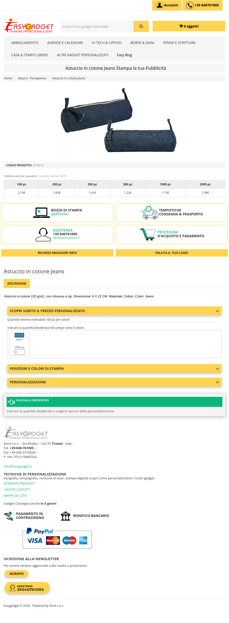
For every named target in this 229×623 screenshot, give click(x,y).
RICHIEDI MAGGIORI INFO (57, 252)
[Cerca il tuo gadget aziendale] (141, 26)
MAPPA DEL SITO (15, 496)
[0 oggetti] (189, 26)
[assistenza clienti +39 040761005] (203, 5)
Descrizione (16, 283)
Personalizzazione (114, 382)
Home (8, 78)
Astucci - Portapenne (32, 78)
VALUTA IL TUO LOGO (171, 252)
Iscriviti (17, 573)
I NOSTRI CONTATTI (17, 489)
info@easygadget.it (66, 238)
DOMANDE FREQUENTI (19, 483)
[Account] (167, 5)
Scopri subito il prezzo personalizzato (114, 310)
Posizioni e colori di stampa (114, 368)
